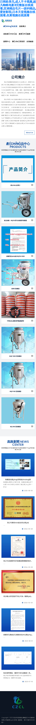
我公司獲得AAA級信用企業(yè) (18, 523)
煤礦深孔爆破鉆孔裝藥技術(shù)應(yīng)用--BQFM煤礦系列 (18, 635)
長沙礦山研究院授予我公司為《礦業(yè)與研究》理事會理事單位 (18, 596)
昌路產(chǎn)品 (10, 34)
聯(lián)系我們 (18, 41)
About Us (29, 133)
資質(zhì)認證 (24, 34)
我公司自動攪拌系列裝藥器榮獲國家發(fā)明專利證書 (18, 561)
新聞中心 (6, 41)
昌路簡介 (22, 26)
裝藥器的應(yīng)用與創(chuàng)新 (18, 479)
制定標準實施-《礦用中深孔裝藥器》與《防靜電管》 (18, 673)
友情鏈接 (29, 41)
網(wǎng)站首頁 (10, 26)
